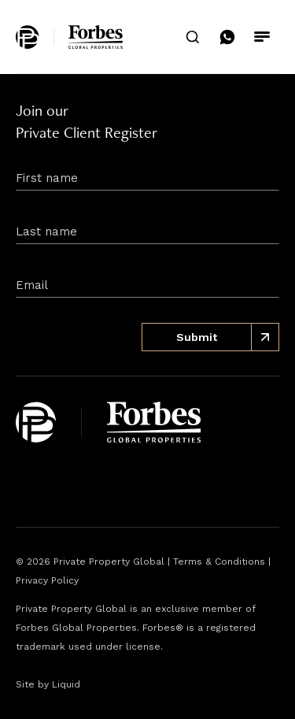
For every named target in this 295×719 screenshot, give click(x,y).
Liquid (66, 684)
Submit (228, 337)
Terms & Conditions (219, 561)
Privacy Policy (47, 580)
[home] (69, 37)
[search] (193, 37)
